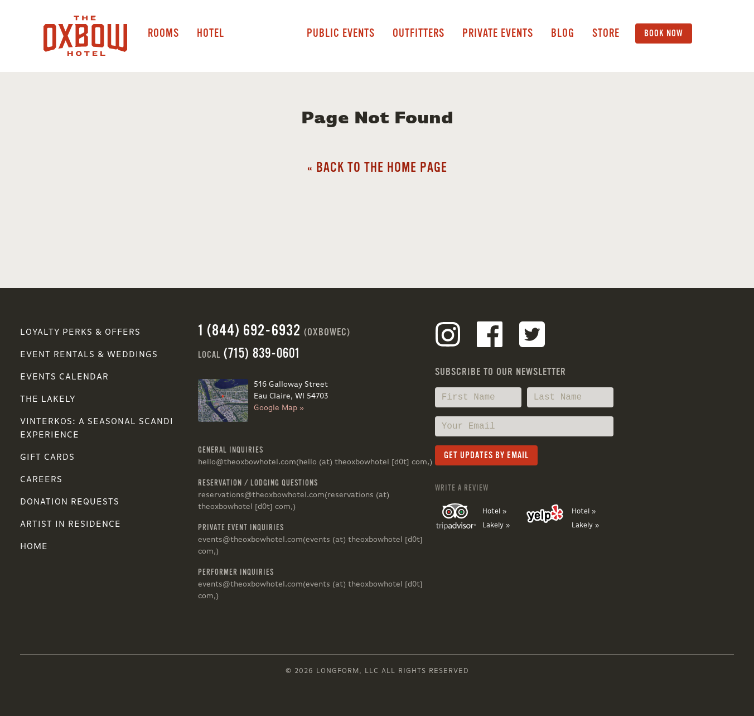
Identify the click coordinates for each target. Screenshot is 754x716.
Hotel (210, 33)
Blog (562, 33)
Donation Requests (69, 502)
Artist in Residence (70, 524)
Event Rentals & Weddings (89, 354)
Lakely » (496, 525)
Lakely (265, 33)
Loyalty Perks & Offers (80, 332)
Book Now (663, 33)
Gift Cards (47, 457)
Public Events (341, 33)
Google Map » (279, 408)
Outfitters (418, 33)
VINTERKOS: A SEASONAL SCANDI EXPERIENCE (96, 428)
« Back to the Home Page (377, 167)
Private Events (497, 33)
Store (606, 33)
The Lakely (47, 399)
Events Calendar (64, 377)
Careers (41, 479)
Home (34, 546)
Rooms (163, 33)
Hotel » (494, 511)
